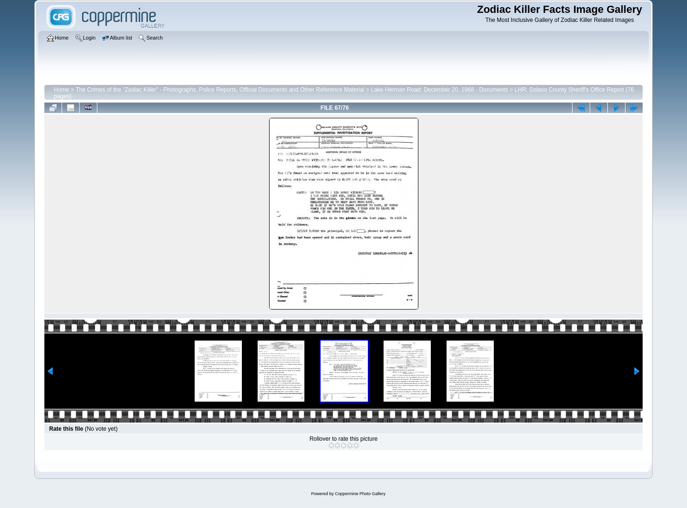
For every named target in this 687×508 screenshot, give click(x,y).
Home (61, 89)
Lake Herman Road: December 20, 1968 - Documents (439, 89)
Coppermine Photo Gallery (360, 493)
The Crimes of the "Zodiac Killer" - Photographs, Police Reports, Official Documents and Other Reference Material (219, 89)
